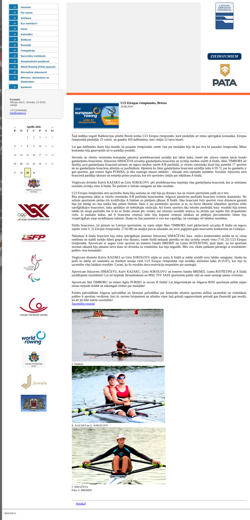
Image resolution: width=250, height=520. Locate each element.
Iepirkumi (26, 87)
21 (21, 163)
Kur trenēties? (29, 23)
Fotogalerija (28, 50)
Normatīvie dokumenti (34, 72)
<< (15, 127)
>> (52, 127)
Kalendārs (27, 34)
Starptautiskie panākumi (35, 61)
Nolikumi (26, 39)
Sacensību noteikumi (33, 56)
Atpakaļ (81, 503)
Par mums (27, 12)
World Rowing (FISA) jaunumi (38, 66)
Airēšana (26, 18)
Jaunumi (26, 7)
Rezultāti (26, 45)
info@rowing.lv (18, 113)
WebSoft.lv (10, 513)
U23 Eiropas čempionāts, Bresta (144, 103)
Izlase (24, 29)
